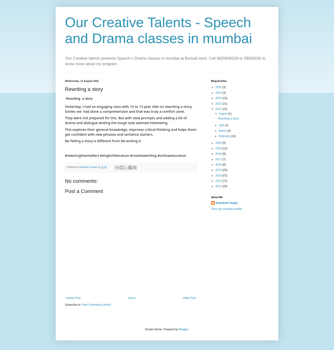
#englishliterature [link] (114, 155)
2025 (218, 87)
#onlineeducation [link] (171, 155)
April (222, 125)
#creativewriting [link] (143, 155)
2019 (218, 148)
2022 (218, 103)
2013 (218, 181)
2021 (218, 109)
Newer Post (73, 298)
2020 (218, 142)
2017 (218, 159)
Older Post (189, 298)
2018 (218, 153)
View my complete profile (226, 209)
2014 (218, 175)
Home (131, 298)
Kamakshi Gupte (227, 203)
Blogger (183, 329)
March (223, 130)
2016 (218, 164)
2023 (218, 98)
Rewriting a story (228, 118)
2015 (218, 170)
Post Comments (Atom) (96, 304)
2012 (218, 186)
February (225, 136)
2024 (218, 92)
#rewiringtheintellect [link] (82, 155)
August (223, 113)
